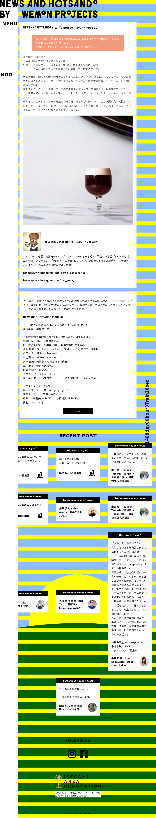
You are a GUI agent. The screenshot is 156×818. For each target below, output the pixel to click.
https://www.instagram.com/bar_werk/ (48, 280)
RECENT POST (78, 436)
